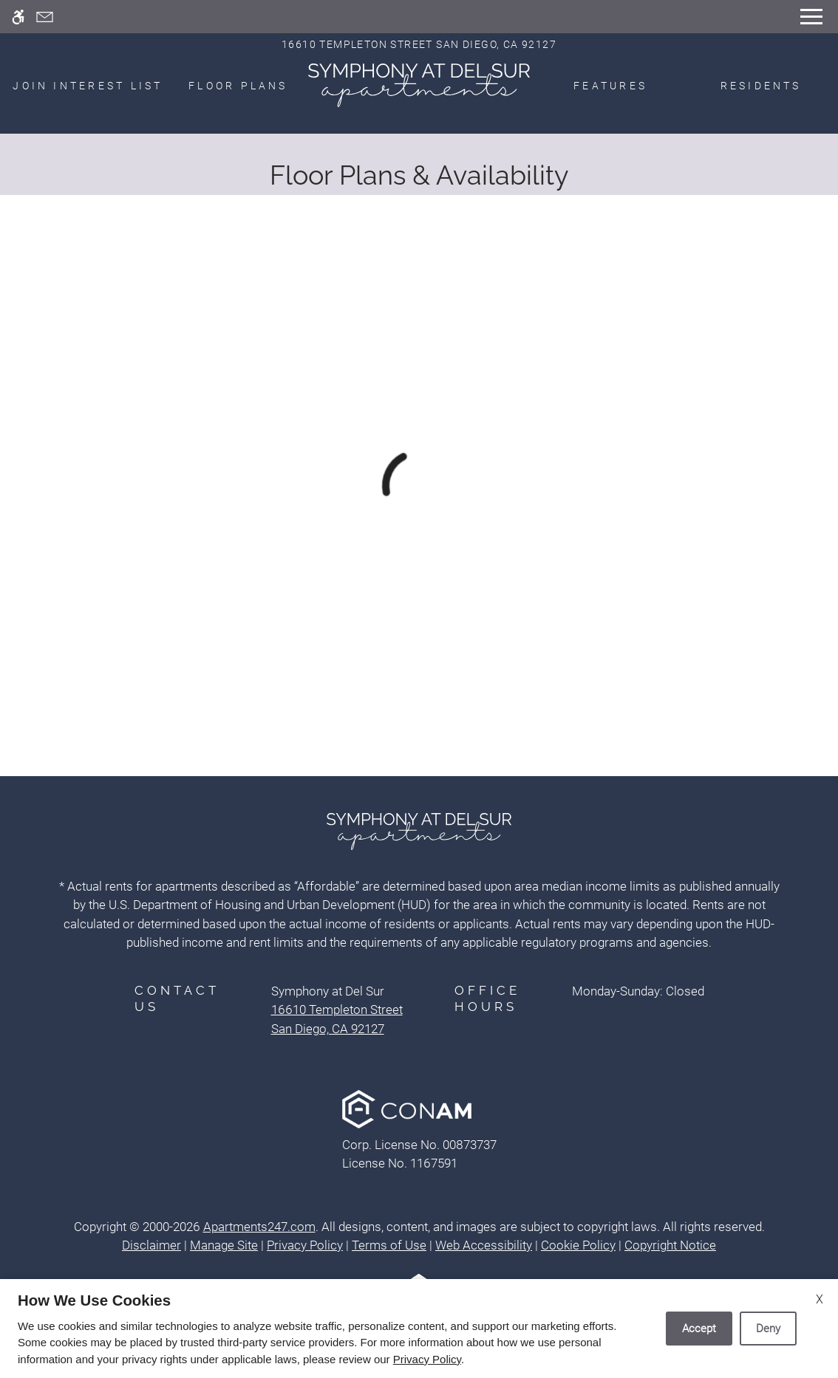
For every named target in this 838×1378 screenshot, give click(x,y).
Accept (699, 1328)
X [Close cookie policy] (819, 1299)
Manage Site (224, 1245)
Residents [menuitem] (761, 86)
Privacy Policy (305, 1245)
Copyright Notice (670, 1245)
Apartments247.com (259, 1226)
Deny (768, 1328)
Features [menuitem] (610, 86)
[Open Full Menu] (811, 17)
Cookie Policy (578, 1245)
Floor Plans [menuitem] (238, 86)
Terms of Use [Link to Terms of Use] (389, 1245)
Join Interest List (88, 86)
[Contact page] (44, 17)
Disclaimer (151, 1245)
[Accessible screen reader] (18, 17)
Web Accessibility (483, 1245)
